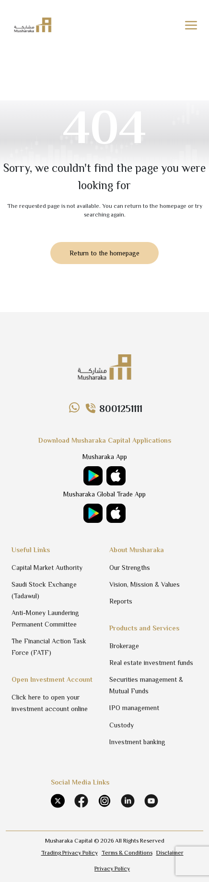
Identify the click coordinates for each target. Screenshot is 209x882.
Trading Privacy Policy (69, 852)
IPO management (134, 708)
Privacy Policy (112, 868)
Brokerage (124, 646)
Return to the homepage (104, 253)
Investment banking (137, 742)
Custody (121, 725)
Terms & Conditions (127, 852)
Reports (120, 601)
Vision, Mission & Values (144, 584)
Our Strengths (129, 567)
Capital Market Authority (47, 567)
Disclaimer (170, 852)
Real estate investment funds (151, 662)
